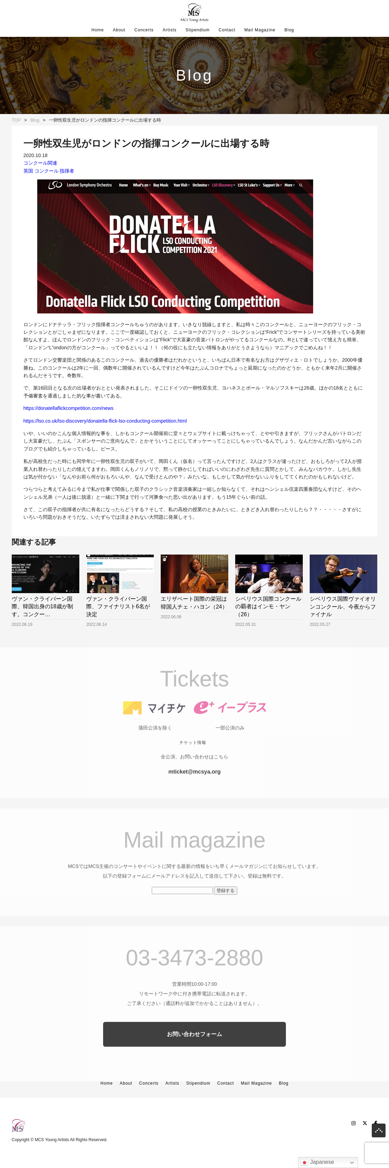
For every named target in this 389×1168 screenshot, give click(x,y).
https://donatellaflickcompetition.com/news (68, 408)
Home (97, 30)
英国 (28, 171)
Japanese (317, 1162)
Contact (227, 30)
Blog (289, 30)
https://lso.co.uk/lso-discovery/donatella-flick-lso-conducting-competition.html (105, 421)
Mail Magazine (259, 30)
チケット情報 (192, 754)
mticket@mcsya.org (194, 783)
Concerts (144, 30)
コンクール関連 (40, 163)
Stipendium (198, 30)
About (119, 30)
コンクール (46, 171)
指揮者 (67, 171)
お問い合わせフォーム (194, 1045)
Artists (170, 30)
